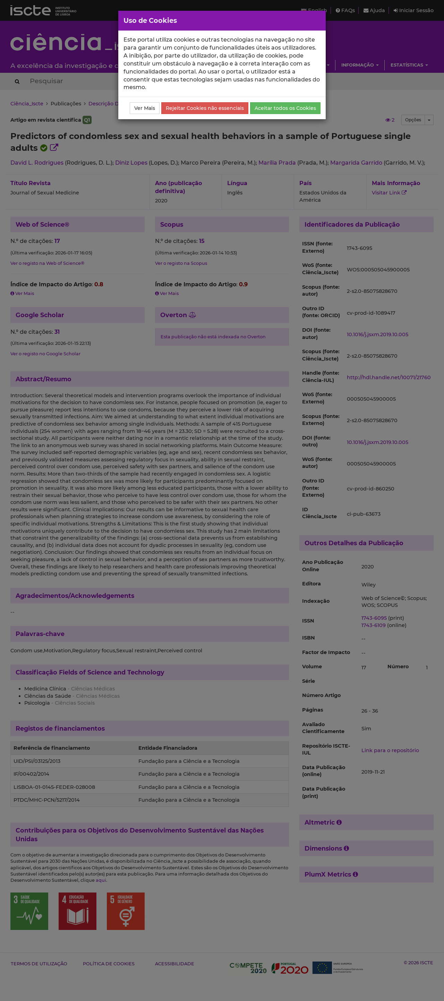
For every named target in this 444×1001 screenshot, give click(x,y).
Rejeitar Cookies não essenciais (205, 108)
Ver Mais (144, 108)
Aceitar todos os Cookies (285, 108)
